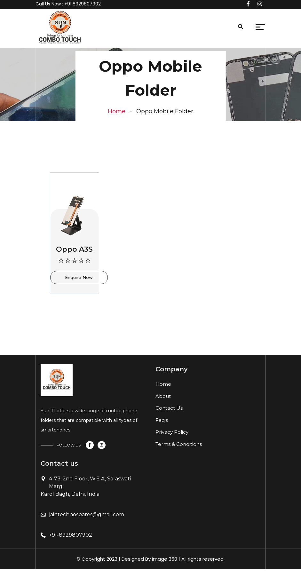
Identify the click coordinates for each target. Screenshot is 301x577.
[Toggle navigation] (88, 28)
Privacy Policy (171, 432)
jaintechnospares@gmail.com (86, 514)
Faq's (161, 420)
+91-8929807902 (70, 535)
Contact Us (169, 408)
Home (116, 111)
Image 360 (164, 559)
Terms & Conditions (178, 444)
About (163, 396)
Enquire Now (79, 277)
